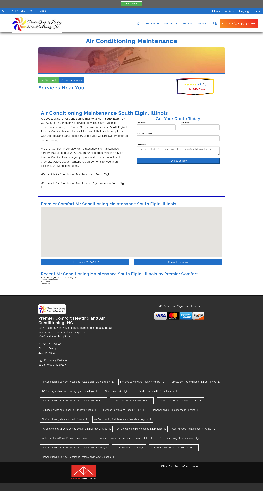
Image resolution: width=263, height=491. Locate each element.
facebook (219, 11)
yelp (233, 11)
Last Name (185, 123)
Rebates (187, 23)
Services (152, 23)
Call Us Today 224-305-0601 (84, 262)
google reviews (250, 11)
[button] (134, 233)
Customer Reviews (71, 80)
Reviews (203, 23)
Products (170, 23)
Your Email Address (144, 134)
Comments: (141, 144)
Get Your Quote (49, 80)
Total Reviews (195, 88)
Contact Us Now (178, 160)
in (78, 381)
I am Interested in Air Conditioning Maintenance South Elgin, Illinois (178, 150)
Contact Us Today (178, 262)
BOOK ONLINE (131, 4)
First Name (141, 123)
